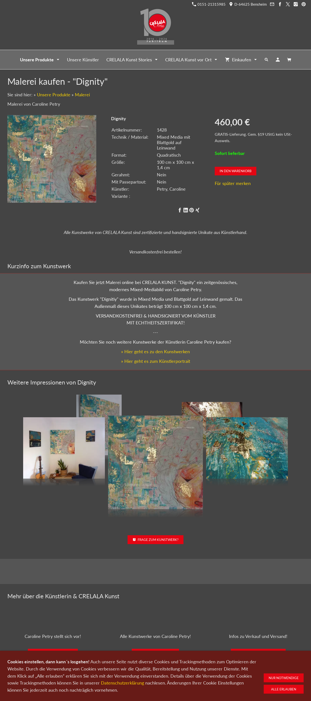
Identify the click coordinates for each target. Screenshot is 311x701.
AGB (213, 675)
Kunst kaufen (77, 675)
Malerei (82, 94)
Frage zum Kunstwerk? (155, 528)
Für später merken (233, 183)
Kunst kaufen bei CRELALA (258, 641)
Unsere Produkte (53, 94)
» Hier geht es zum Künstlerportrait (155, 349)
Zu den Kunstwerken (155, 641)
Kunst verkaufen (103, 675)
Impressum (197, 675)
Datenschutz (175, 675)
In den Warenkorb (235, 171)
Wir (138, 675)
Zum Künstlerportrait (53, 641)
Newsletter (154, 675)
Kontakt (125, 675)
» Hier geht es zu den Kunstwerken (155, 339)
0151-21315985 (209, 4)
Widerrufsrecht (232, 675)
